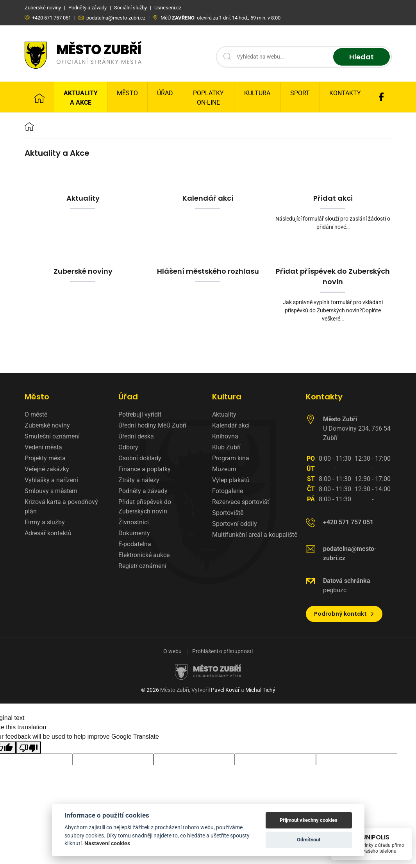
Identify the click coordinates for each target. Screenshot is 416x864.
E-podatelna (134, 544)
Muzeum (224, 469)
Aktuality (224, 414)
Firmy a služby (45, 522)
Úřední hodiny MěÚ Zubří (152, 425)
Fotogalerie (227, 491)
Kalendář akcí (231, 425)
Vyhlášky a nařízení (51, 480)
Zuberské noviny (47, 425)
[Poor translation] (28, 747)
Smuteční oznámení (52, 436)
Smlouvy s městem (51, 491)
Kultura (257, 93)
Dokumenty (134, 533)
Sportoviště (227, 513)
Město (127, 93)
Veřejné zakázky (47, 469)
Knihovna (225, 436)
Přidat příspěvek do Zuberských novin (144, 506)
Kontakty (345, 93)
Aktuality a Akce (81, 97)
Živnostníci (133, 522)
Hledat (361, 57)
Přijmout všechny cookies (308, 820)
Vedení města (43, 447)
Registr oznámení (142, 566)
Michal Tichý (260, 690)
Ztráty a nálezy (138, 480)
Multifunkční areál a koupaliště (254, 534)
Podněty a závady (143, 491)
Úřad (165, 93)
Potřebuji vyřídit (139, 414)
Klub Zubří (226, 447)
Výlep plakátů (231, 480)
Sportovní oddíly (234, 523)
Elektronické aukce (144, 555)
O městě (36, 414)
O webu (172, 651)
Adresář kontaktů (48, 533)
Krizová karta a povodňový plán (61, 506)
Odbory (128, 447)
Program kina (230, 458)
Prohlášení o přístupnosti (222, 651)
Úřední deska (136, 436)
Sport (300, 93)
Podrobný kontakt (344, 614)
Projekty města (45, 458)
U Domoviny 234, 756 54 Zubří (357, 428)
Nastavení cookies (107, 843)
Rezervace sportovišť (241, 502)
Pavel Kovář (225, 690)
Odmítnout (308, 840)
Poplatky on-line (208, 97)
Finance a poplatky (144, 469)
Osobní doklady (139, 458)
